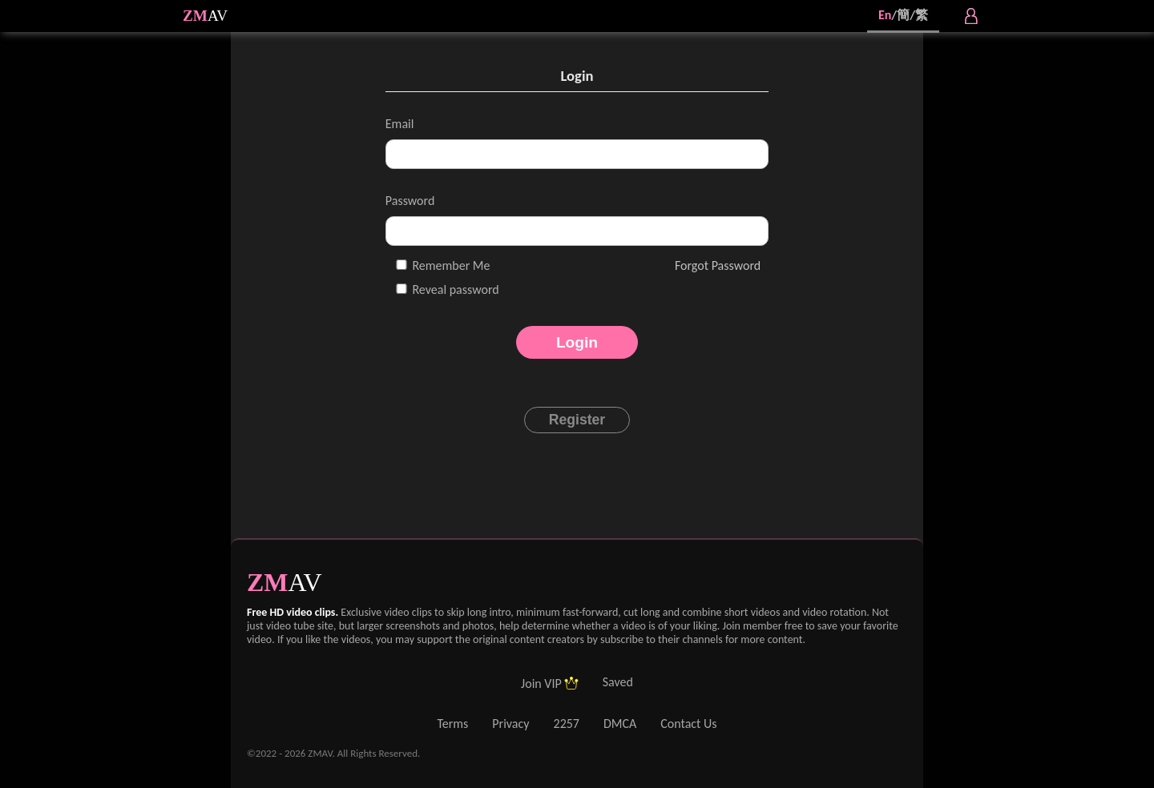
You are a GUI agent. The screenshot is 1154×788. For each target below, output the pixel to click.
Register (577, 420)
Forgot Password (718, 265)
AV (218, 15)
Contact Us (688, 723)
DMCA (619, 723)
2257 (566, 723)
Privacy (510, 723)
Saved (618, 682)
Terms (452, 723)
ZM (195, 15)
